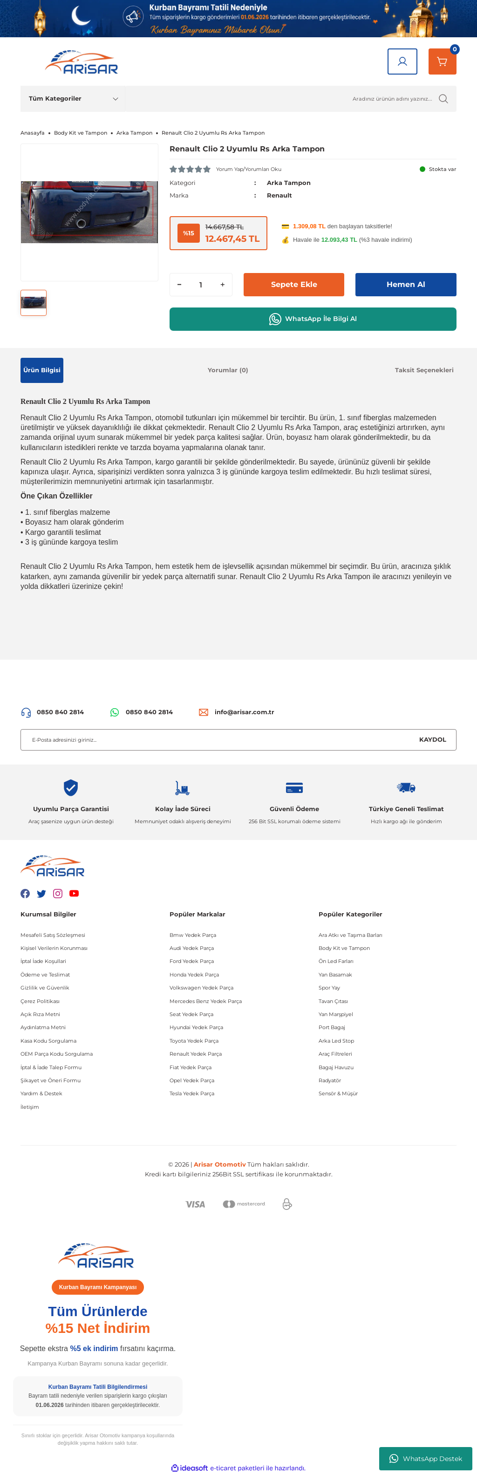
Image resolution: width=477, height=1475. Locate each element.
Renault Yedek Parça (196, 1054)
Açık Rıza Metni (40, 1014)
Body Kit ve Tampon (344, 948)
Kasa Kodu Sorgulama (48, 1041)
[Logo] (83, 61)
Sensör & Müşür (338, 1093)
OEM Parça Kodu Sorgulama (56, 1054)
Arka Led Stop (336, 1041)
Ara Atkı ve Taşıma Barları (350, 935)
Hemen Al (406, 284)
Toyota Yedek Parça (194, 1041)
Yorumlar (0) (228, 370)
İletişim (29, 1107)
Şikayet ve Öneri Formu (50, 1080)
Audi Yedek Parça (192, 948)
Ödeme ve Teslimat (45, 974)
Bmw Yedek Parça (193, 935)
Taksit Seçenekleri (424, 370)
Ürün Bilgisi (42, 370)
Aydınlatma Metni (43, 1027)
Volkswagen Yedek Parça (201, 987)
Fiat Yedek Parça (190, 1067)
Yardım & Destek (41, 1093)
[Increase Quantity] (222, 284)
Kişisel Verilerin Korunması (54, 948)
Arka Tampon (289, 182)
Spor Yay (329, 987)
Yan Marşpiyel (336, 1014)
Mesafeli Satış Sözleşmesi (52, 935)
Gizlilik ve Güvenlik (44, 987)
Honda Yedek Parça (194, 974)
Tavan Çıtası (333, 1001)
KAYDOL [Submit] (432, 739)
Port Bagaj (332, 1027)
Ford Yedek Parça (192, 961)
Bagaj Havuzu (336, 1067)
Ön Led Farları (336, 961)
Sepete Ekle (294, 284)
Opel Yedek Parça (192, 1080)
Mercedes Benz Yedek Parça (206, 1001)
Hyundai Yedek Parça (196, 1027)
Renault (279, 195)
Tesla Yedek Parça (192, 1093)
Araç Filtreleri (335, 1054)
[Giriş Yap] (402, 61)
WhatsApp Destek (425, 1459)
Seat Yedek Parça (191, 1014)
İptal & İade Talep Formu (51, 1067)
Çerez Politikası (40, 1001)
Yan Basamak (335, 974)
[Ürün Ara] (291, 99)
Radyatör (330, 1080)
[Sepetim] (443, 61)
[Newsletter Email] (238, 740)
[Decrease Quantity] (179, 284)
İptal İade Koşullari (43, 961)
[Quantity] (201, 284)
